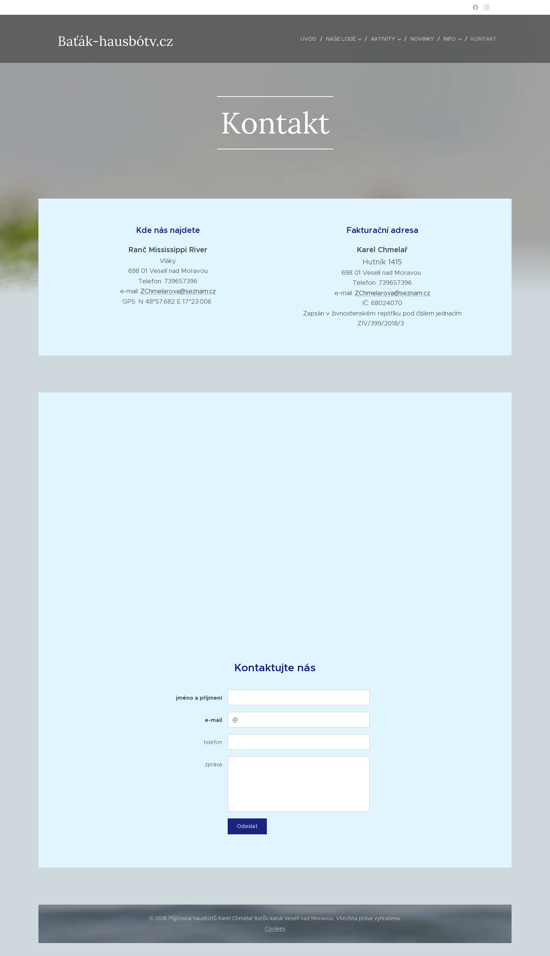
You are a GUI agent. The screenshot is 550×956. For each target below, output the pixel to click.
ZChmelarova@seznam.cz (178, 291)
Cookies (275, 928)
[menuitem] (310, 39)
